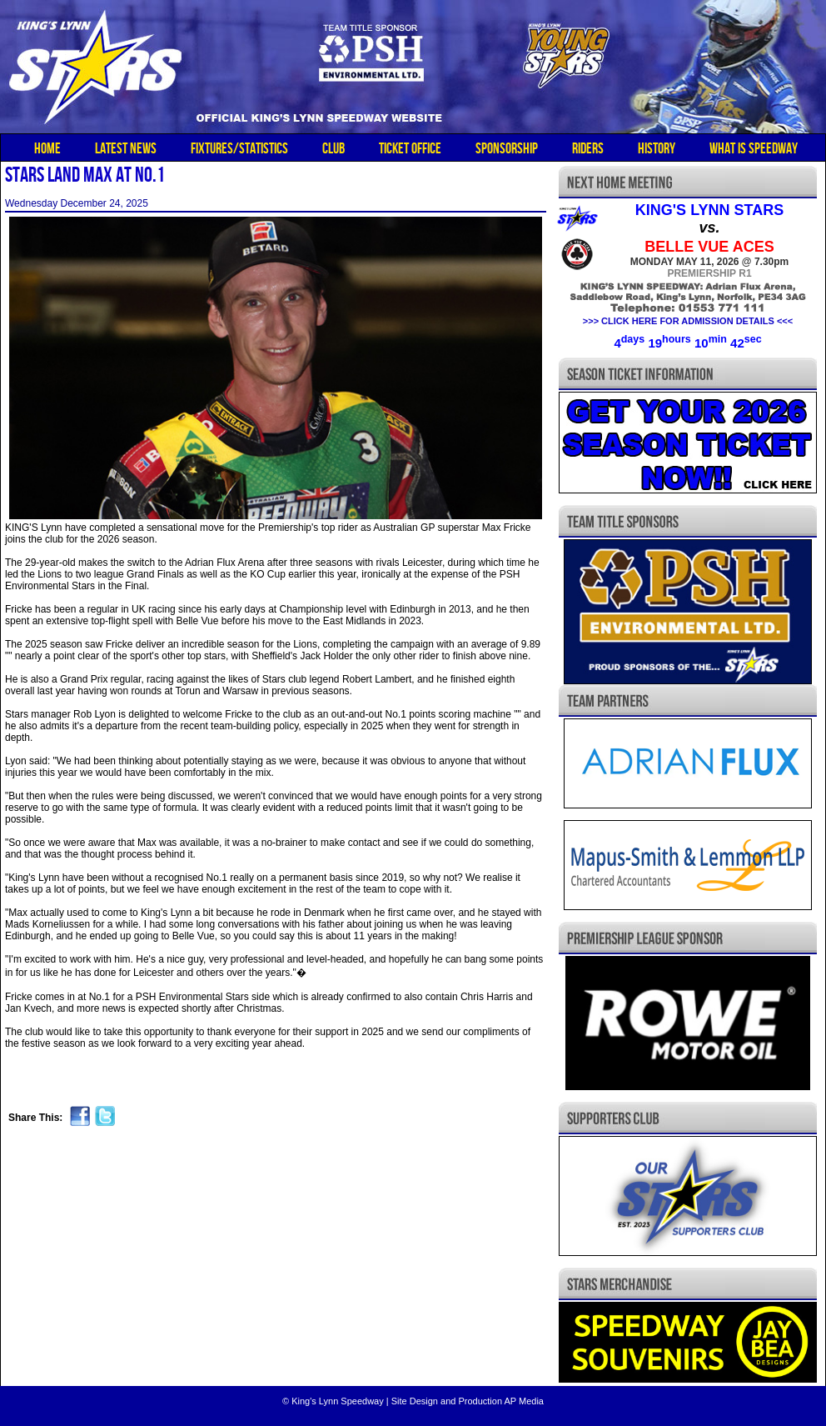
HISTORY (656, 148)
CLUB (333, 148)
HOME (47, 148)
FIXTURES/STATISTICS (239, 148)
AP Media (524, 1401)
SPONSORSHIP (506, 148)
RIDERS (588, 148)
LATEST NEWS (126, 148)
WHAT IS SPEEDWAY (753, 148)
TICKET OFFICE (410, 148)
